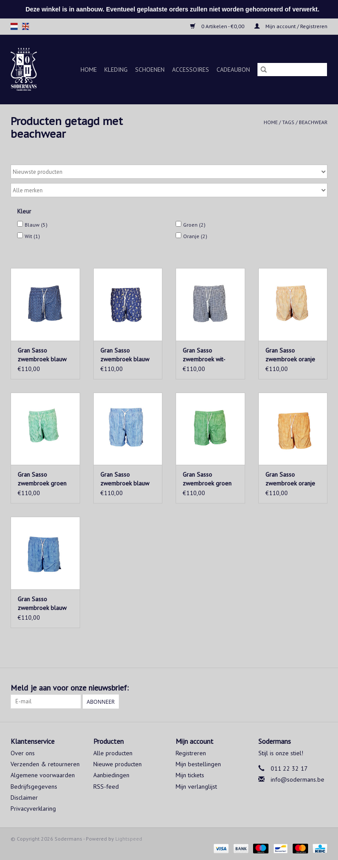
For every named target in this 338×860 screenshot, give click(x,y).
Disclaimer (24, 797)
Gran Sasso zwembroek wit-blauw (204, 355)
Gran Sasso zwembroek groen (207, 478)
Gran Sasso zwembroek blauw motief (42, 355)
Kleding (116, 70)
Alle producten (112, 753)
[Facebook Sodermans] (305, 688)
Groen (194, 224)
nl (14, 26)
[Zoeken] (292, 69)
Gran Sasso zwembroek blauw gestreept (124, 479)
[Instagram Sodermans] (320, 688)
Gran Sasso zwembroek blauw (124, 354)
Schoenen (150, 70)
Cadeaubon (233, 70)
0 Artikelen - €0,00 (218, 26)
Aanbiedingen (111, 775)
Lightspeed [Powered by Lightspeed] (128, 838)
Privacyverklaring (33, 808)
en (25, 26)
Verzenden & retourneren (45, 764)
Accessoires (190, 70)
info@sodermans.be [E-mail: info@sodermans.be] (297, 779)
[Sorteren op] (169, 172)
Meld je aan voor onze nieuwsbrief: (70, 687)
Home (89, 70)
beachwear (313, 122)
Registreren (191, 753)
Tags (288, 122)
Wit (32, 236)
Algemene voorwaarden (43, 775)
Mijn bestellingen (198, 764)
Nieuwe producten (117, 764)
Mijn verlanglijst (196, 786)
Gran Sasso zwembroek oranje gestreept (290, 355)
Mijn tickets (190, 775)
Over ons (23, 753)
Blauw (36, 224)
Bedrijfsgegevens (34, 786)
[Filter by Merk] (169, 190)
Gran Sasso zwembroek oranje (290, 478)
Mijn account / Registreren (290, 26)
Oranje (195, 236)
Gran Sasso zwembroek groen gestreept (42, 479)
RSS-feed (106, 786)
